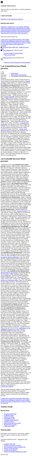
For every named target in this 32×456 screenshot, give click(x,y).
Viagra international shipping (9, 30)
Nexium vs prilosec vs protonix (12, 445)
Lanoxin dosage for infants (22, 28)
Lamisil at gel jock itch (10, 450)
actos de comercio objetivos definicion (15, 256)
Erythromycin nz (16, 42)
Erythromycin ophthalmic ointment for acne (13, 41)
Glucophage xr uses (9, 418)
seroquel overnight (9, 96)
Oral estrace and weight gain (10, 47)
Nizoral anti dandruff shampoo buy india (15, 451)
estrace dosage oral (6, 275)
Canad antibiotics (7, 50)
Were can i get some (9, 55)
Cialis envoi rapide (9, 426)
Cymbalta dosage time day (11, 420)
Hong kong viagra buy (17, 19)
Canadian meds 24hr (9, 444)
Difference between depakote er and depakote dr (17, 62)
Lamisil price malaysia (7, 386)
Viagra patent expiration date (19, 75)
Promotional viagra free (10, 31)
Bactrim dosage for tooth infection (13, 53)
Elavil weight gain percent (20, 33)
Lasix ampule (19, 26)
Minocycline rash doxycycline (12, 423)
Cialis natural (14, 73)
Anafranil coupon (9, 415)
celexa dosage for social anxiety (9, 272)
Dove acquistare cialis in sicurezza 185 (14, 447)
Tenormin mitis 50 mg (7, 33)
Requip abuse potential (10, 424)
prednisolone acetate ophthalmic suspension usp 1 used (15, 328)
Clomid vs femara (9, 421)
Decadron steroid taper (10, 414)
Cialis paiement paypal (23, 31)
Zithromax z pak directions (8, 26)
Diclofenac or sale (6, 19)
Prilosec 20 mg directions (11, 448)
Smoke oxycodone (9, 417)
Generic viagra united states (16, 44)
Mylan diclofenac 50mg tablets (20, 39)
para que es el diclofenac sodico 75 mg (11, 280)
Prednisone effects (7, 57)
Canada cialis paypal (6, 39)
